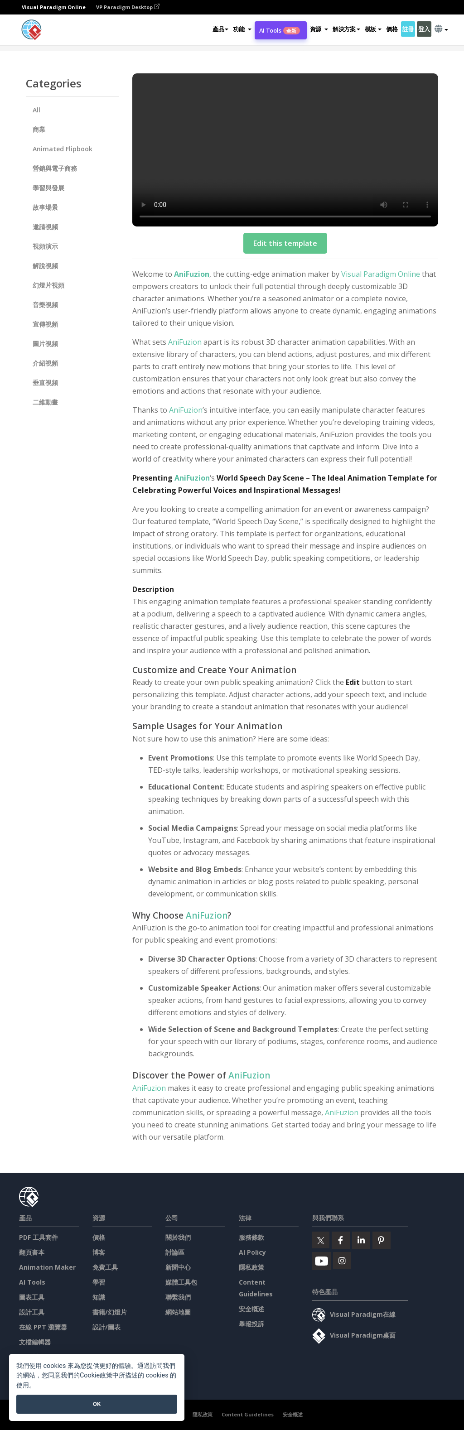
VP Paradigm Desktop (128, 7)
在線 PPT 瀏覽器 (43, 1327)
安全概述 (251, 1309)
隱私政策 (251, 1267)
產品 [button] (220, 29)
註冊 (408, 29)
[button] (242, 29)
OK (97, 1404)
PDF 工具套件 (38, 1237)
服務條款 (251, 1237)
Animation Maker (47, 1267)
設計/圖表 (106, 1327)
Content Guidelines (248, 1414)
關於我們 (178, 1237)
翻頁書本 (31, 1252)
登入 (424, 29)
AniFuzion (191, 274)
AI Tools (279, 30)
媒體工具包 (181, 1282)
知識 (98, 1297)
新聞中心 (178, 1267)
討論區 (174, 1252)
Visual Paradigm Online (380, 274)
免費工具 (105, 1267)
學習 (98, 1282)
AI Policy (252, 1252)
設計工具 (31, 1312)
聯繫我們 (178, 1297)
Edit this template (285, 243)
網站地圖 (178, 1312)
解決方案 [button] (346, 29)
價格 (391, 29)
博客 (98, 1252)
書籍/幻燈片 (109, 1312)
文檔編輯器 (35, 1342)
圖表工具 (31, 1297)
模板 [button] (373, 29)
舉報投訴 (251, 1323)
